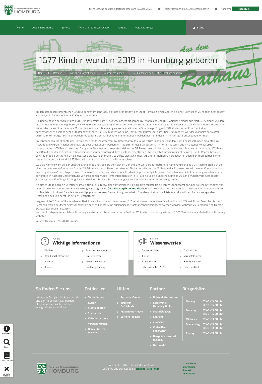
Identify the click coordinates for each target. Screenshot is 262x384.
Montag (190, 301)
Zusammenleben (151, 250)
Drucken (74, 221)
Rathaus (122, 27)
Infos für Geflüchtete (127, 304)
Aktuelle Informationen (82, 73)
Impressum (188, 367)
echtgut (140, 368)
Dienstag (191, 310)
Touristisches (191, 250)
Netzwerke (159, 345)
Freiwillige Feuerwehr (159, 329)
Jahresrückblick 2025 (153, 267)
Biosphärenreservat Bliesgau (164, 338)
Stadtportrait (149, 261)
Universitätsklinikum (165, 297)
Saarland (158, 317)
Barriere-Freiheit (130, 317)
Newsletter (188, 373)
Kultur (145, 256)
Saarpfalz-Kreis (162, 311)
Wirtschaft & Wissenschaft (93, 27)
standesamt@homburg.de (124, 188)
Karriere (48, 267)
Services (48, 261)
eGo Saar (158, 322)
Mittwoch (191, 319)
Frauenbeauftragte (132, 311)
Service (66, 27)
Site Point (153, 368)
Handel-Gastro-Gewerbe (97, 330)
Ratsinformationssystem (99, 250)
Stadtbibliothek (97, 308)
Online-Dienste (94, 256)
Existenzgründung (95, 267)
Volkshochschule (98, 318)
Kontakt (186, 370)
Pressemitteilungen (113, 73)
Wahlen (48, 250)
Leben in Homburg (42, 27)
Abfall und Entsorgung (56, 256)
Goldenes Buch (192, 267)
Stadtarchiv (94, 313)
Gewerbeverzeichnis (96, 261)
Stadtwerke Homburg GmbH (162, 304)
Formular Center (193, 261)
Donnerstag (193, 324)
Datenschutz (189, 363)
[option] (178, 9)
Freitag (190, 333)
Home (20, 27)
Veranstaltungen (144, 27)
